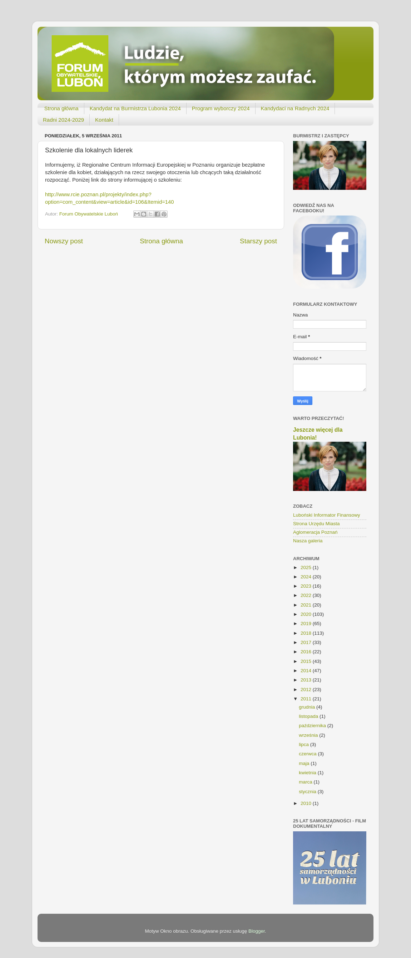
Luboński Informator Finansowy (326, 515)
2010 (307, 803)
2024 (307, 576)
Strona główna (61, 108)
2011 (307, 698)
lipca (304, 744)
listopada (309, 716)
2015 (307, 661)
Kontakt (104, 120)
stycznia (308, 791)
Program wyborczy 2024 (221, 108)
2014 (307, 670)
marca (306, 782)
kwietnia (308, 772)
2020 (307, 614)
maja (305, 763)
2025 (307, 567)
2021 (307, 605)
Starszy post (258, 241)
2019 (307, 623)
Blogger (256, 931)
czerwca (308, 753)
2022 (307, 595)
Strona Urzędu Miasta (316, 523)
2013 (307, 680)
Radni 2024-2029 (63, 120)
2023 (307, 586)
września (309, 735)
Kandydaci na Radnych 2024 (295, 108)
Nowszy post (64, 241)
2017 (307, 642)
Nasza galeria (308, 540)
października (313, 725)
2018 (307, 633)
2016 (307, 651)
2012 (307, 689)
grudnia (307, 707)
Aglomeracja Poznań (315, 532)
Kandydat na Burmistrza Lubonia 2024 (135, 108)
